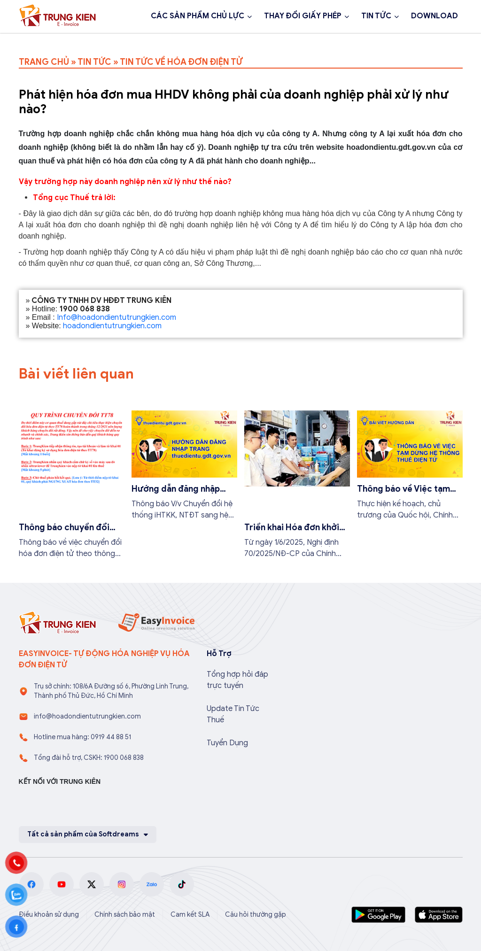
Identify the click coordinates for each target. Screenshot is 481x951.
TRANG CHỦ (44, 62)
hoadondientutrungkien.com (112, 326)
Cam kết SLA (190, 915)
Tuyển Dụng (227, 743)
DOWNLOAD (434, 16)
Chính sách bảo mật (124, 915)
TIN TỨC (376, 16)
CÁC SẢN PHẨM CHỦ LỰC (197, 16)
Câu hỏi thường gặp (255, 915)
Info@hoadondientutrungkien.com (116, 317)
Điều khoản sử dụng (49, 915)
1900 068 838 (55, 41)
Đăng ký (123, 41)
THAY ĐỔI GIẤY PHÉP (302, 16)
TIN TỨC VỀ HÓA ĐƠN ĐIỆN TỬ (181, 62)
